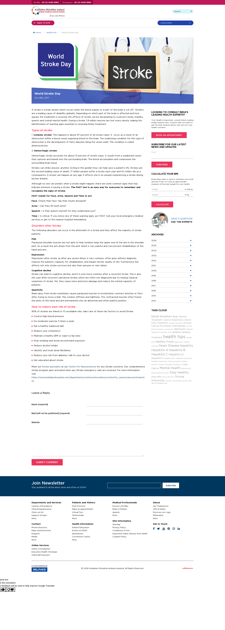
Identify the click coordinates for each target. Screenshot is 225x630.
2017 (153, 286)
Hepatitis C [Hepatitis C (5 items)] (159, 354)
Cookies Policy (119, 537)
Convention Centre (81, 537)
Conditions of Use (121, 530)
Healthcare (51, 32)
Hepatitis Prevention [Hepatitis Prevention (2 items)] (184, 358)
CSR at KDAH (159, 509)
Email (153, 152)
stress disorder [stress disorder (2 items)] (168, 377)
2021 (153, 265)
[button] (176, 23)
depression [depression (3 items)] (180, 329)
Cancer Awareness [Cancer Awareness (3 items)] (173, 320)
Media (34, 537)
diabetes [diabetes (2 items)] (189, 329)
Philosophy (158, 515)
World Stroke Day (47, 93)
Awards (116, 512)
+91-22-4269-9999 (82, 2)
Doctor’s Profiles (120, 506)
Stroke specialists (51, 366)
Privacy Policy (119, 527)
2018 (153, 281)
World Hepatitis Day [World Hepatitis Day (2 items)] (159, 383)
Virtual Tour (77, 512)
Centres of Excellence (42, 506)
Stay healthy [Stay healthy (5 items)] (179, 372)
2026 (153, 240)
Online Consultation (41, 549)
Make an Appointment (82, 509)
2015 (153, 296)
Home (37, 32)
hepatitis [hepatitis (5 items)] (186, 345)
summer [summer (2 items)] (168, 381)
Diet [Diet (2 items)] (170, 332)
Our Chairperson (160, 506)
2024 (153, 250)
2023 (153, 255)
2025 (153, 245)
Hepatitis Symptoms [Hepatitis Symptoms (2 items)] (159, 361)
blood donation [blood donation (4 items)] (161, 316)
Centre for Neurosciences (82, 366)
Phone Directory (39, 527)
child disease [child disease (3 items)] (178, 326)
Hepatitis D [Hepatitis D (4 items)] (176, 354)
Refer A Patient (120, 509)
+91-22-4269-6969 (50, 2)
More (34, 518)
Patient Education (80, 527)
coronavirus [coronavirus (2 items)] (168, 329)
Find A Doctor (78, 506)
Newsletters (77, 534)
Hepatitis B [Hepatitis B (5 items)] (177, 350)
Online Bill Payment (41, 555)
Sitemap (116, 524)
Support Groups (39, 515)
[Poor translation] (10, 589)
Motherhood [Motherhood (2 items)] (186, 368)
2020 (154, 271)
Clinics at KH (37, 512)
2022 (153, 260)
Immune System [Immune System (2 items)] (174, 361)
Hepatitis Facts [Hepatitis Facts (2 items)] (169, 358)
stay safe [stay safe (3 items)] (156, 376)
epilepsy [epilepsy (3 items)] (176, 332)
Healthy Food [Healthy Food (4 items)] (164, 341)
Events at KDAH (79, 530)
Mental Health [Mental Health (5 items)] (170, 368)
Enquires (36, 534)
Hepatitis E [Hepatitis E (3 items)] (157, 358)
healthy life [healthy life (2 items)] (178, 342)
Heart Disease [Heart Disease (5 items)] (169, 345)
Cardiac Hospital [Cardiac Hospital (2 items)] (175, 323)
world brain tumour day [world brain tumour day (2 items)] (182, 381)
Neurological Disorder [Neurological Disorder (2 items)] (160, 373)
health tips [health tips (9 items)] (174, 336)
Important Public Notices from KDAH (130, 534)
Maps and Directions (41, 530)
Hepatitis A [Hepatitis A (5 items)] (159, 350)
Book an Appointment (169, 135)
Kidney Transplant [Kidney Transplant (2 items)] (165, 364)
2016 (153, 291)
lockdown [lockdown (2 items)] (177, 364)
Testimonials (78, 515)
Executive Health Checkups (44, 552)
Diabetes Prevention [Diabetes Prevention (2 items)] (159, 332)
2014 (153, 301)
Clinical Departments (41, 509)
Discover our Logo (162, 512)
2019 (153, 276)
